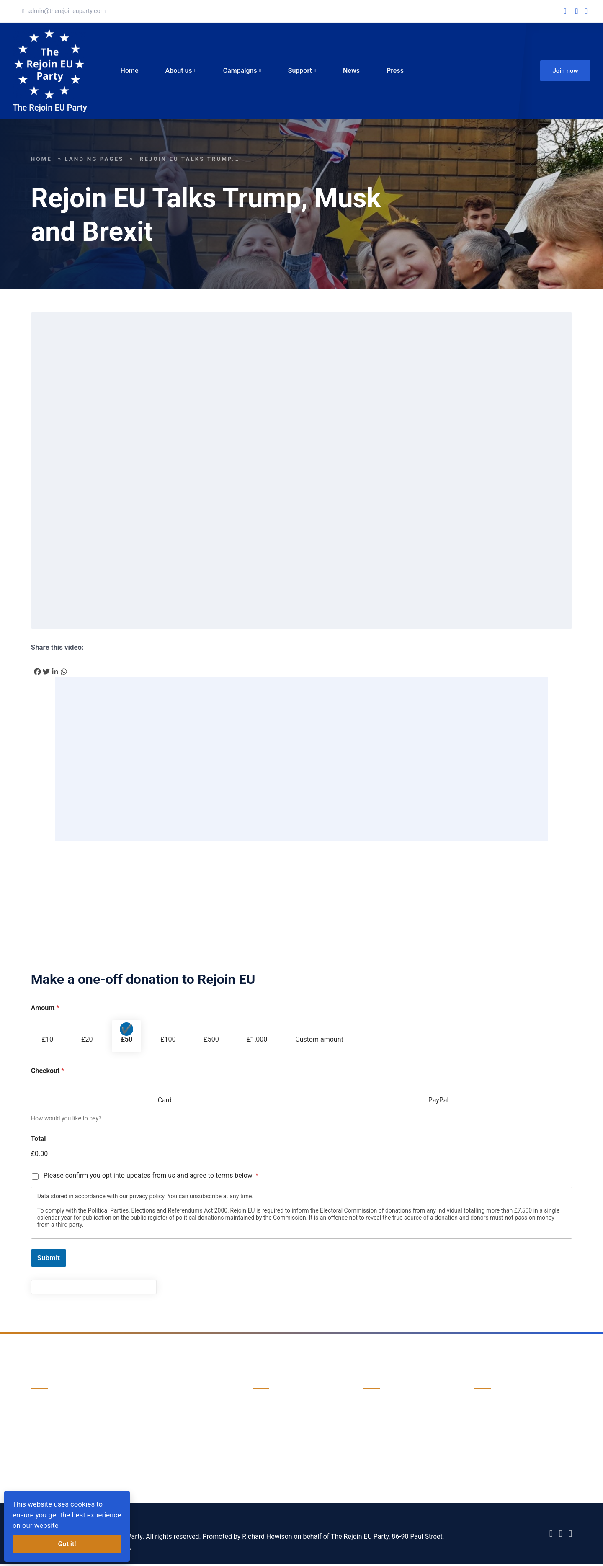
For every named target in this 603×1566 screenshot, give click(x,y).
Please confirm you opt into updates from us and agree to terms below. (151, 1178)
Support (301, 71)
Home (130, 71)
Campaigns (241, 71)
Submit (48, 1260)
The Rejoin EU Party (50, 109)
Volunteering (382, 1440)
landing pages (94, 161)
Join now (565, 71)
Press (396, 71)
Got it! (67, 1544)
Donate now (49, 1445)
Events (262, 1440)
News (352, 71)
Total (38, 1141)
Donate (373, 1423)
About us (179, 71)
